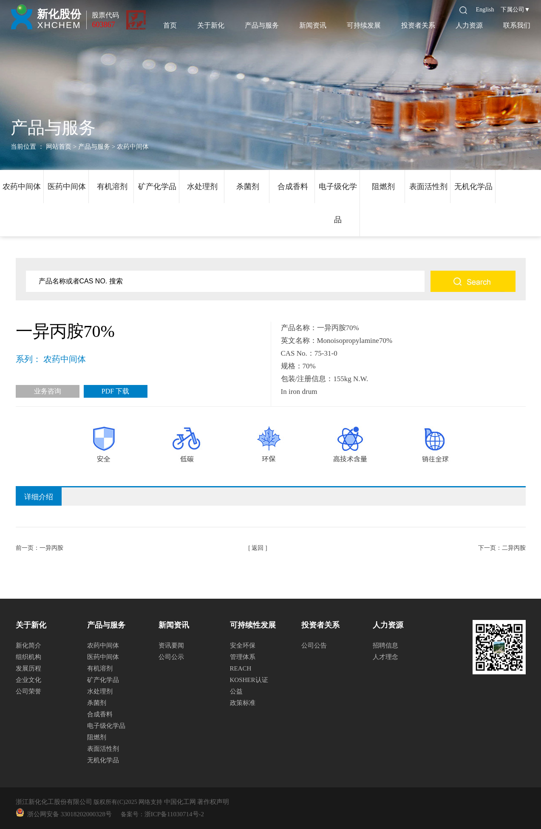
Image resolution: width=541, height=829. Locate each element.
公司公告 (314, 645)
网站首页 (58, 146)
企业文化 (28, 679)
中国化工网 (180, 801)
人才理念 (385, 657)
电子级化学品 (338, 203)
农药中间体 (22, 186)
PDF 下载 (115, 391)
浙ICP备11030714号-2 (174, 814)
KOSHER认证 (249, 679)
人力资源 (469, 25)
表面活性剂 (428, 186)
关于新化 (210, 25)
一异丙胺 (51, 548)
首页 (170, 25)
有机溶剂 (112, 186)
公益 (236, 691)
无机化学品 (473, 186)
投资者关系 (418, 25)
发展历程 (28, 668)
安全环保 (242, 645)
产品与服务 (262, 25)
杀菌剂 (247, 186)
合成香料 (293, 186)
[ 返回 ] (257, 548)
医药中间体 (67, 186)
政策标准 (242, 702)
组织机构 (28, 657)
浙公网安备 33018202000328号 (68, 814)
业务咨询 (47, 391)
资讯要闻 (171, 645)
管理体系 (242, 657)
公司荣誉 (28, 691)
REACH (241, 668)
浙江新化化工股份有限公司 (54, 801)
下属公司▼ (515, 9)
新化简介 (28, 645)
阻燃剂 (383, 186)
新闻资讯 (312, 25)
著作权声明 (213, 801)
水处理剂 (202, 186)
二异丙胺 (514, 548)
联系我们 (516, 25)
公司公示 (171, 657)
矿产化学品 (157, 186)
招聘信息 (385, 645)
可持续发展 (364, 25)
